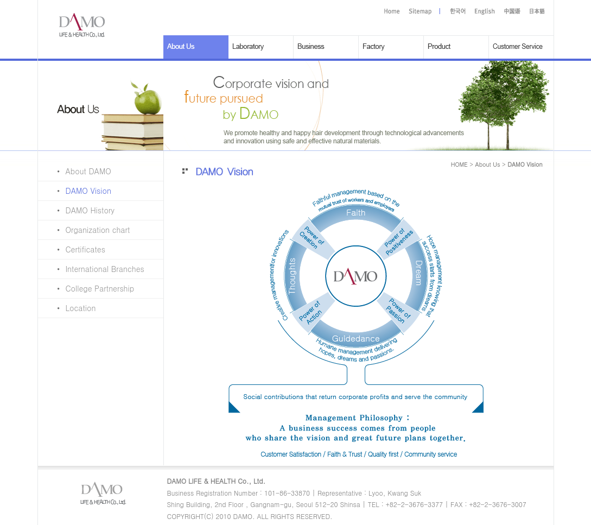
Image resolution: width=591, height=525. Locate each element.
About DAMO (74, 171)
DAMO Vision (74, 190)
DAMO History (76, 210)
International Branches (91, 268)
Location (67, 307)
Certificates (71, 249)
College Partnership (86, 288)
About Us (487, 164)
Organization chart (84, 229)
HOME (459, 164)
